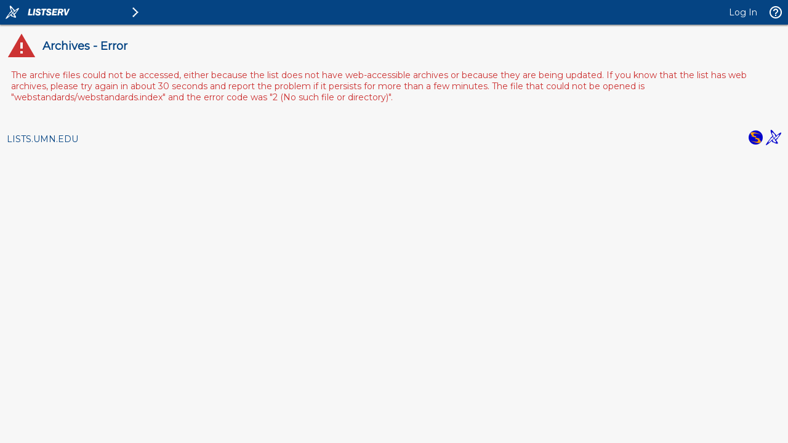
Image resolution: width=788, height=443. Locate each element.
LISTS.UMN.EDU (42, 139)
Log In (743, 12)
